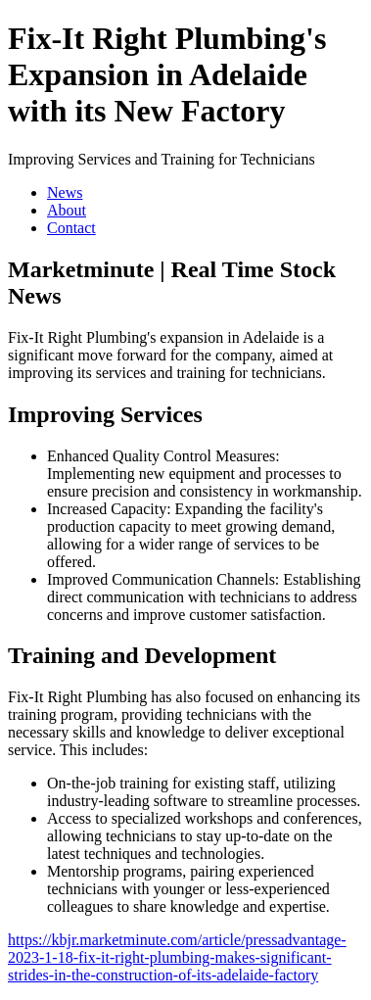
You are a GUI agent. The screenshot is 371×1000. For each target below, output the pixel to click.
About (66, 210)
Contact (71, 227)
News (64, 192)
